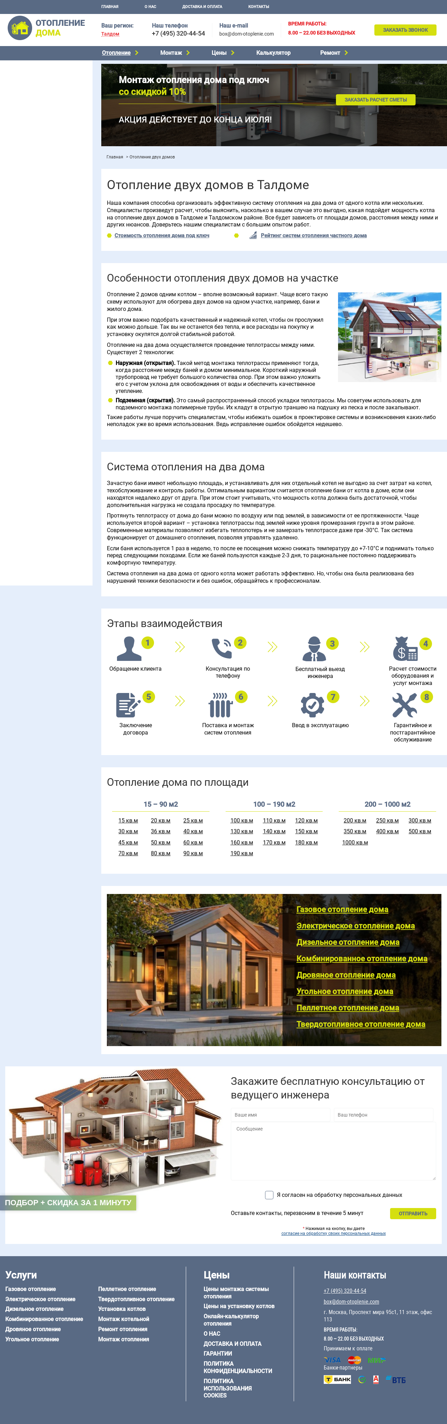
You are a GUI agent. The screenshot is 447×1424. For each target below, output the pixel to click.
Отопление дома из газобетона (39, 477)
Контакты (258, 7)
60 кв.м (193, 842)
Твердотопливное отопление (37, 128)
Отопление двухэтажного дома (39, 282)
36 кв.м (160, 831)
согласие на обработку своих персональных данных (333, 1233)
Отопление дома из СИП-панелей (42, 504)
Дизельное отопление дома (348, 942)
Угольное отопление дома (344, 991)
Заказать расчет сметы (376, 100)
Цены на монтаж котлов (32, 204)
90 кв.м (193, 853)
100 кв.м (241, 820)
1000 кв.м (355, 842)
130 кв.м (241, 831)
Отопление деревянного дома (38, 486)
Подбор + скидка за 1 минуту (68, 1202)
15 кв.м (128, 820)
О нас (150, 7)
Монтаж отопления (123, 1339)
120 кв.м (306, 820)
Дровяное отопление (28, 102)
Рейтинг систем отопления (47, 213)
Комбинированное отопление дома (361, 958)
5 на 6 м (12, 430)
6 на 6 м (74, 430)
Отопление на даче (25, 246)
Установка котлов (24, 166)
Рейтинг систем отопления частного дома (314, 235)
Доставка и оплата (202, 7)
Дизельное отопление (29, 84)
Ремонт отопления (122, 1329)
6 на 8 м (12, 438)
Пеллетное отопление (29, 119)
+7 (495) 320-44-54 (178, 33)
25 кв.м (193, 820)
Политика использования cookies (228, 1388)
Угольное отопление (27, 110)
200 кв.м (355, 820)
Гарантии (218, 1353)
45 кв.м (128, 842)
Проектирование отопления (36, 238)
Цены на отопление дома (33, 194)
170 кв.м (274, 842)
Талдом (110, 34)
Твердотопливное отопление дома (360, 1024)
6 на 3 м (43, 430)
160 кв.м (241, 842)
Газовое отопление (25, 66)
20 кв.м (160, 820)
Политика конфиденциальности (238, 1367)
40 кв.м (193, 831)
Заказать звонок (405, 30)
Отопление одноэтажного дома (40, 273)
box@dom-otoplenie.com (246, 34)
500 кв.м (420, 831)
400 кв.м (387, 831)
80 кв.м (160, 853)
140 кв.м (274, 831)
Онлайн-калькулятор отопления (231, 1320)
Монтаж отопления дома (32, 177)
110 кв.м (274, 820)
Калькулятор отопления (31, 222)
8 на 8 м (74, 438)
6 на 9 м (43, 438)
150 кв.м (306, 831)
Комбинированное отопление (38, 93)
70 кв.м (128, 853)
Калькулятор (273, 53)
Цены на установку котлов (239, 1306)
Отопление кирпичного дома (37, 513)
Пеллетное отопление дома (347, 1008)
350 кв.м (355, 831)
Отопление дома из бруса (33, 468)
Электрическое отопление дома (355, 926)
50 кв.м (160, 842)
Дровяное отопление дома (346, 975)
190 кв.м (241, 853)
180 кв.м (306, 842)
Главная (109, 7)
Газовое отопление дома (342, 909)
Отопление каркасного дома (37, 495)
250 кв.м (387, 820)
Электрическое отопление (34, 75)
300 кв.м (420, 820)
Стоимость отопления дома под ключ (162, 235)
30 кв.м (128, 831)
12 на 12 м (15, 447)
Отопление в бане (24, 255)
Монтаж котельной (25, 155)
